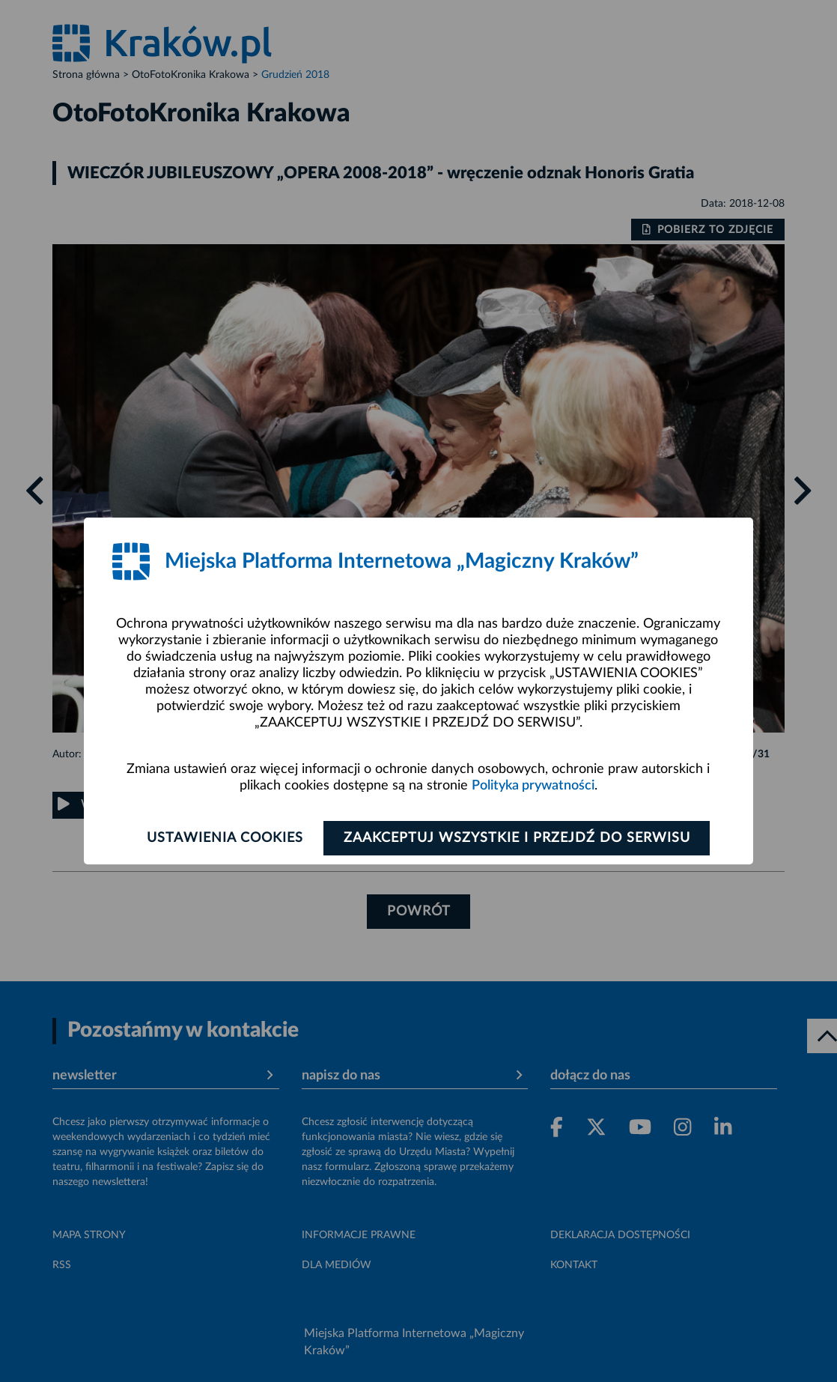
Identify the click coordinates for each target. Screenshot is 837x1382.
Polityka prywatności (533, 785)
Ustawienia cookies (225, 838)
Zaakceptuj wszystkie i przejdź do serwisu (517, 838)
